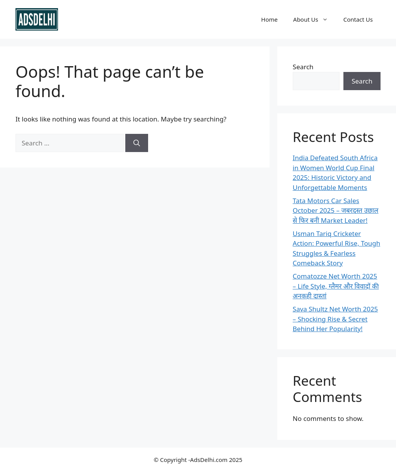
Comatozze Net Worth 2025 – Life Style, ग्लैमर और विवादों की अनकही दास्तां (336, 286)
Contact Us (358, 19)
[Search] (136, 143)
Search (303, 66)
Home (269, 19)
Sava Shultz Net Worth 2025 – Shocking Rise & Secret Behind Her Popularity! (335, 318)
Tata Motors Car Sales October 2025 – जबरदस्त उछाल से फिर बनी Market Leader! (336, 210)
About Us (314, 19)
